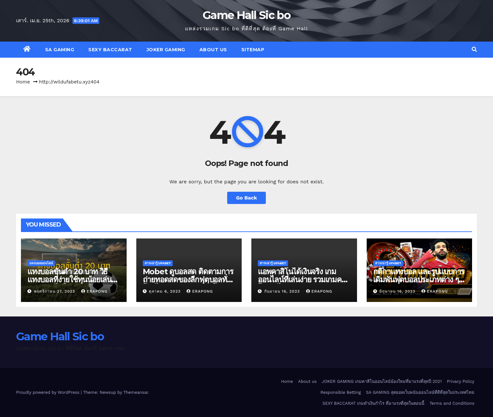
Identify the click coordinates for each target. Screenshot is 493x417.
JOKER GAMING (166, 50)
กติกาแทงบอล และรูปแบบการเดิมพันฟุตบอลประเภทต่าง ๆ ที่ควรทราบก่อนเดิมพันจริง (419, 279)
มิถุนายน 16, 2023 (398, 291)
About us (213, 50)
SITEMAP (253, 50)
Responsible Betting (341, 392)
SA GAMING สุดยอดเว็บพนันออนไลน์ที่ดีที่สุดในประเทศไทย (420, 392)
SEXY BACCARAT (110, 50)
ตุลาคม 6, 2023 (165, 291)
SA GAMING (59, 50)
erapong (94, 291)
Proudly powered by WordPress (48, 392)
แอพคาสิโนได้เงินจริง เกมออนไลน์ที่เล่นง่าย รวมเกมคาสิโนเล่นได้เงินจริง (304, 279)
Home (23, 82)
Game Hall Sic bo (246, 15)
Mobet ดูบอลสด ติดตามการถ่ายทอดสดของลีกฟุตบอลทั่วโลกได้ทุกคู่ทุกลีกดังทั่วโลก (188, 279)
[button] (474, 49)
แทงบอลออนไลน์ (41, 263)
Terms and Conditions (452, 403)
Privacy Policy (460, 381)
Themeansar (135, 392)
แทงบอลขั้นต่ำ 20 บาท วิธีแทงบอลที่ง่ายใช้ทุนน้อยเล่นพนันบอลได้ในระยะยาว (69, 279)
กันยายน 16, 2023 (283, 291)
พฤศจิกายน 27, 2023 (55, 291)
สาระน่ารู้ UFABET (158, 263)
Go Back (246, 198)
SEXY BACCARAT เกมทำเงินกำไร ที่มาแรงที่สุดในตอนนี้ (373, 403)
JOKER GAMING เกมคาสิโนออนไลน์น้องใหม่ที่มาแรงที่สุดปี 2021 (382, 381)
